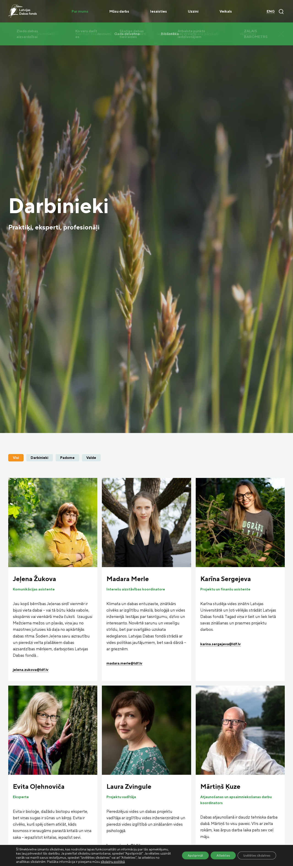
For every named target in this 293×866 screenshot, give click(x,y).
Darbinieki (39, 457)
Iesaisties (158, 11)
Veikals (226, 11)
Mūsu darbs (119, 11)
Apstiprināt (187, 853)
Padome (67, 457)
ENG (271, 11)
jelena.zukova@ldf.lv (30, 669)
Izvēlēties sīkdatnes (255, 853)
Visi (16, 457)
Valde (91, 457)
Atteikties (218, 853)
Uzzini (193, 11)
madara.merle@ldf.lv (124, 663)
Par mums (80, 11)
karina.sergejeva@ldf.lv (220, 644)
